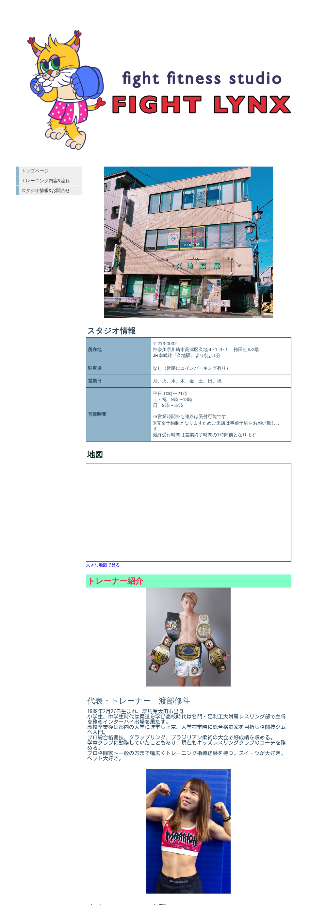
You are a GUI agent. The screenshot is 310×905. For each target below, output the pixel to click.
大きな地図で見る (103, 564)
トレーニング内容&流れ (45, 180)
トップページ (35, 170)
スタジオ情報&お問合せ (45, 190)
